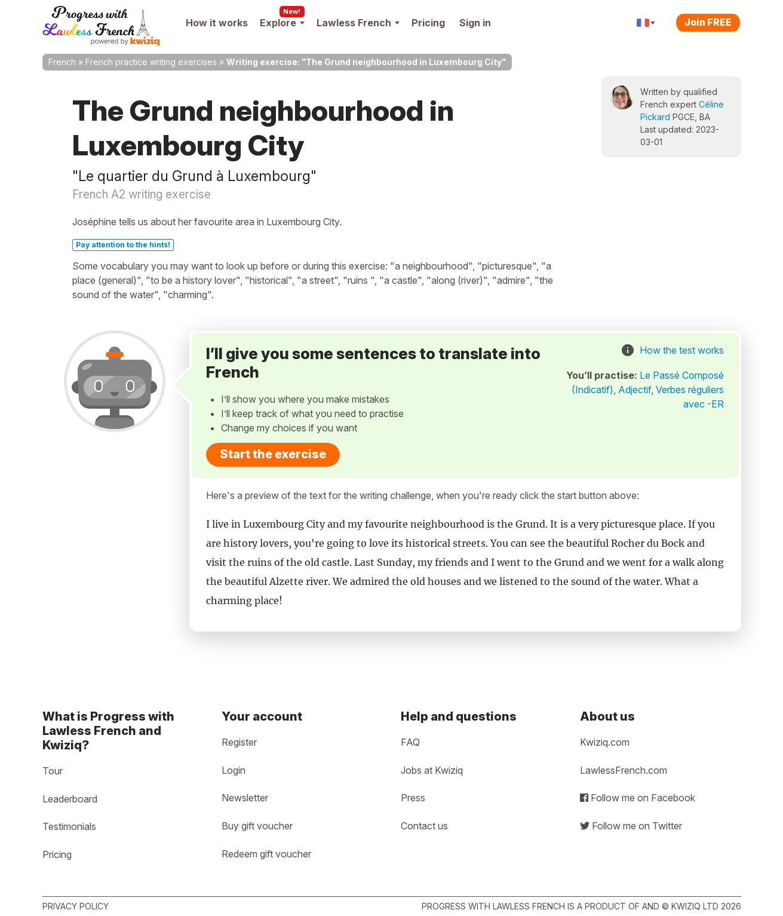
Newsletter (245, 798)
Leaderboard (69, 799)
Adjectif (634, 390)
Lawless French (358, 23)
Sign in (475, 23)
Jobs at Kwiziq (432, 770)
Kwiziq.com (605, 742)
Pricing (428, 23)
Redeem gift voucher (266, 854)
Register (239, 742)
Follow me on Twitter (631, 826)
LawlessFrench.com (623, 770)
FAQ (410, 742)
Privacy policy (75, 906)
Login (233, 770)
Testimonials (69, 826)
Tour (52, 771)
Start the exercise (273, 454)
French (62, 62)
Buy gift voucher (257, 826)
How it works (217, 23)
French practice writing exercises (151, 62)
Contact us (424, 826)
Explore (282, 23)
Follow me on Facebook (637, 798)
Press (413, 798)
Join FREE (708, 22)
